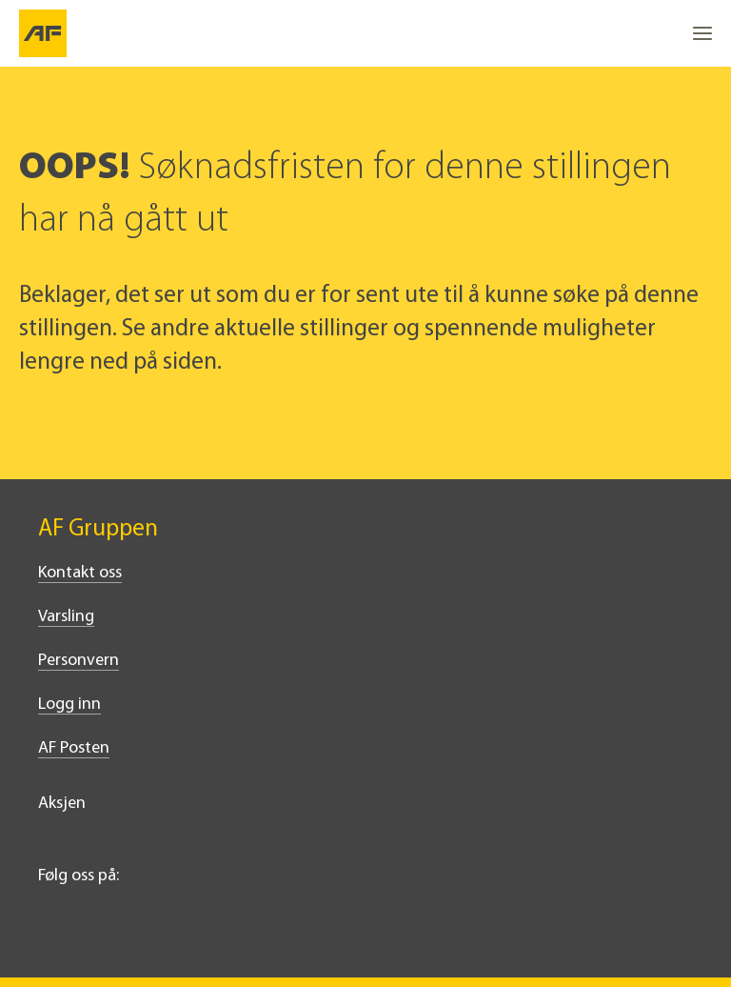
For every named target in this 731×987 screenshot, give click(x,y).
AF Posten (73, 748)
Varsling (66, 617)
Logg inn (69, 704)
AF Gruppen (98, 529)
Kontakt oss (80, 573)
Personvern (78, 661)
